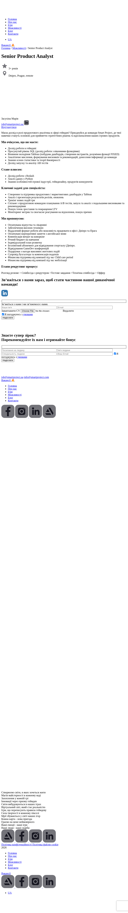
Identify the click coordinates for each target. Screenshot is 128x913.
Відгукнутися (8, 127)
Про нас (12, 22)
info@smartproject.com (36, 377)
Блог (10, 31)
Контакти (13, 33)
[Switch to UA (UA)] (10, 39)
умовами (27, 314)
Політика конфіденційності (16, 844)
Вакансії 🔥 (8, 45)
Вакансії (6, 873)
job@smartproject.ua (12, 124)
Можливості (14, 28)
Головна (12, 19)
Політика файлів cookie (45, 844)
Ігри (10, 25)
